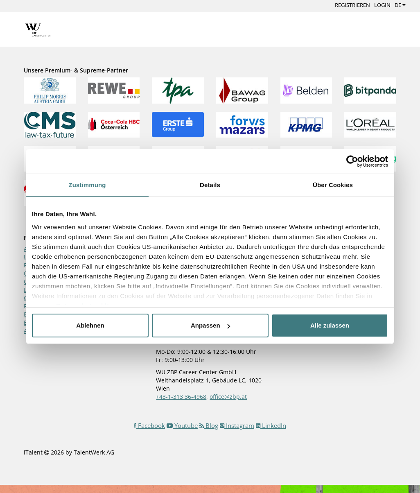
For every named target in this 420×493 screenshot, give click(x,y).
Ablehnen (90, 325)
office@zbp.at (228, 396)
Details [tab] (210, 184)
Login (382, 5)
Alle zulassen (329, 325)
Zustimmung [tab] (87, 184)
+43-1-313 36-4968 (181, 396)
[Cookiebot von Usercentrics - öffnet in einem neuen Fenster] (352, 161)
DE (400, 5)
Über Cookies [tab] (333, 184)
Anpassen (210, 325)
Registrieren (352, 5)
